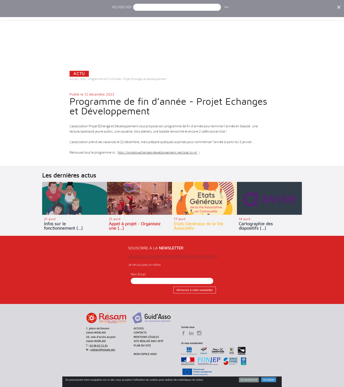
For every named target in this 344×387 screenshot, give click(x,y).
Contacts (140, 332)
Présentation (183, 13)
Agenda (158, 13)
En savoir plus (249, 379)
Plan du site (142, 345)
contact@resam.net (102, 349)
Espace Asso (304, 13)
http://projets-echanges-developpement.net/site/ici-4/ (157, 152)
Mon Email (138, 274)
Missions (210, 13)
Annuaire (260, 13)
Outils (281, 13)
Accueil (121, 13)
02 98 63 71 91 (99, 345)
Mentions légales (146, 337)
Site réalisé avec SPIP (148, 341)
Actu (139, 13)
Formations (234, 13)
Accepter (268, 379)
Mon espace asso (145, 354)
